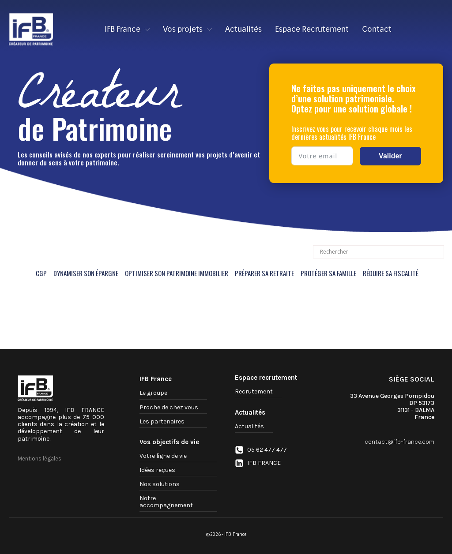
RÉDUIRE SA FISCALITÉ (390, 273)
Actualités (243, 29)
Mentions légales (39, 459)
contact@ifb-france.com (399, 441)
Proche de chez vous (168, 407)
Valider (390, 156)
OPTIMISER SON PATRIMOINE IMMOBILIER (176, 273)
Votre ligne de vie (163, 456)
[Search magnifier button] (437, 252)
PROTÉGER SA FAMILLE (328, 273)
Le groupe (153, 393)
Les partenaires (162, 421)
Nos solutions (159, 484)
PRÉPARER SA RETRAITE (264, 273)
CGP (41, 273)
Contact (377, 29)
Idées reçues (157, 470)
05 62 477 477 (267, 449)
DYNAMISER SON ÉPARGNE (85, 273)
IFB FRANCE (264, 463)
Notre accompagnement (166, 501)
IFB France (127, 29)
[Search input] (374, 252)
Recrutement (254, 391)
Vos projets (187, 29)
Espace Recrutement (312, 29)
